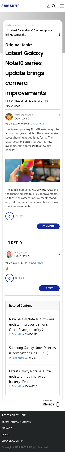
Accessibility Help (14, 415)
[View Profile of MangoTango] (21, 252)
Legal (5, 434)
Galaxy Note (37, 123)
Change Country (13, 440)
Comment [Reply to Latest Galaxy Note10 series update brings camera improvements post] (48, 226)
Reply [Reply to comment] (49, 288)
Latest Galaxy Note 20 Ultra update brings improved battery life (30, 376)
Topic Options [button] (53, 34)
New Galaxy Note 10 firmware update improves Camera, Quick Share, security (31, 324)
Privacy (7, 428)
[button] (53, 116)
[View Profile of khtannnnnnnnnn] (23, 115)
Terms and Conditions (16, 421)
